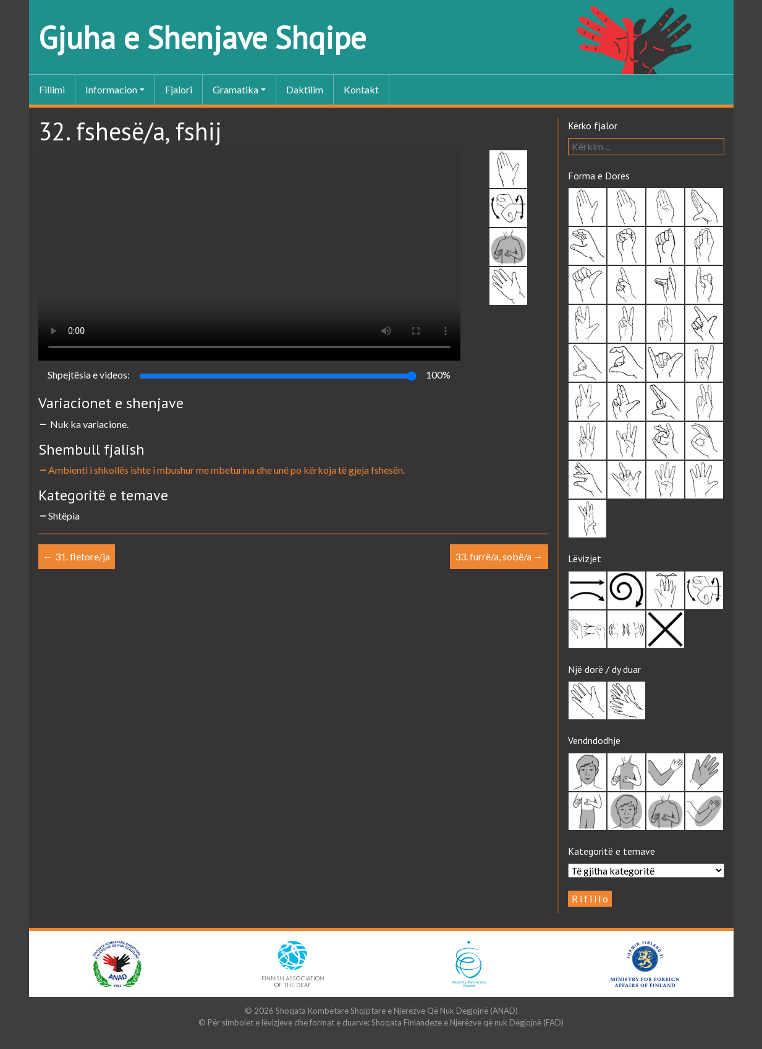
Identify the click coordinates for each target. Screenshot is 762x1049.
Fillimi (52, 89)
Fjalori (178, 89)
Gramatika (235, 89)
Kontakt (361, 89)
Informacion (111, 89)
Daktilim (304, 89)
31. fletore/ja (76, 556)
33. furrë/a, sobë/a (499, 556)
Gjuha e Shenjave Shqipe (202, 37)
